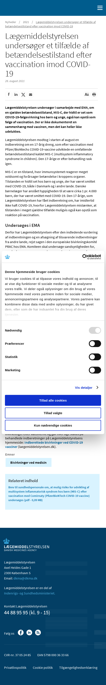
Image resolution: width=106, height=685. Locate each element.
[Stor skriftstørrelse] (86, 94)
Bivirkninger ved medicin (28, 462)
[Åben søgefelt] (91, 7)
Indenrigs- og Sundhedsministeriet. (29, 593)
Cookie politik (43, 667)
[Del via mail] (30, 94)
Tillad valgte (53, 413)
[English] (81, 8)
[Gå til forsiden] (21, 7)
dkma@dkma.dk (25, 578)
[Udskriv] (94, 94)
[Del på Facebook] (8, 94)
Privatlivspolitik (15, 667)
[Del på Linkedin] (15, 94)
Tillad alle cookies (53, 400)
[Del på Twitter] (23, 94)
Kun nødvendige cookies (53, 425)
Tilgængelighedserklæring (78, 667)
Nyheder (10, 22)
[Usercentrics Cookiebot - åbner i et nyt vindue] (82, 257)
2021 (26, 22)
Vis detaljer (83, 387)
